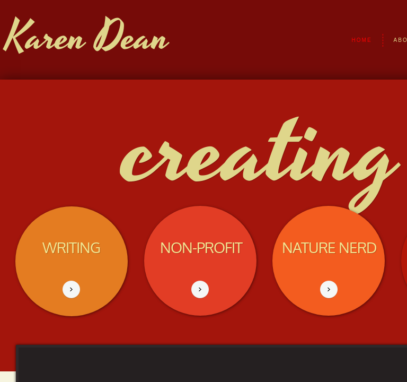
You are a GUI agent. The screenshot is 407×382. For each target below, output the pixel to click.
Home (362, 40)
